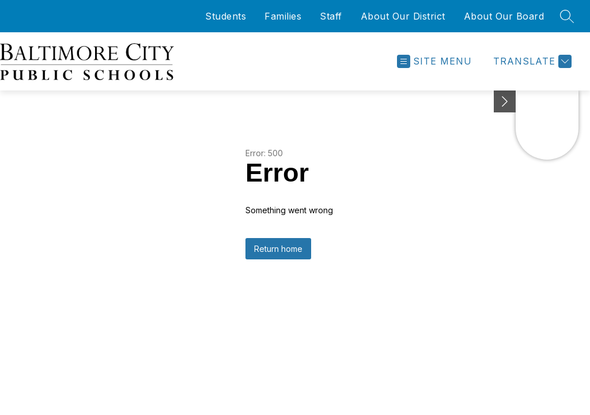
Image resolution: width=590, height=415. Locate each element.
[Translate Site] (531, 61)
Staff (331, 16)
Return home (278, 249)
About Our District (403, 16)
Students (225, 16)
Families (282, 16)
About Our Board (504, 16)
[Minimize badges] (505, 101)
